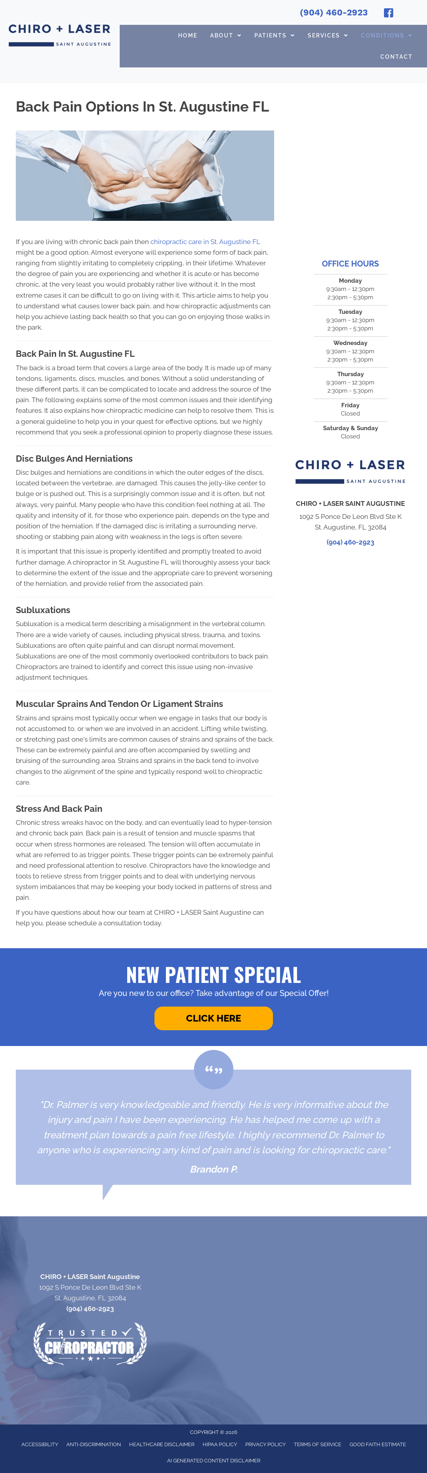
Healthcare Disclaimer (161, 1444)
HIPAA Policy (220, 1444)
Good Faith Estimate (378, 1444)
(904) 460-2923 (334, 12)
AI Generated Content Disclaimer (213, 1461)
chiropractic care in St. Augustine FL (206, 242)
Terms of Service (317, 1444)
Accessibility (39, 1444)
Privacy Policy (265, 1444)
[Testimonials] (213, 1127)
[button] (213, 1018)
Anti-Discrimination (93, 1444)
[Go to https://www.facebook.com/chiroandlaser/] (389, 14)
